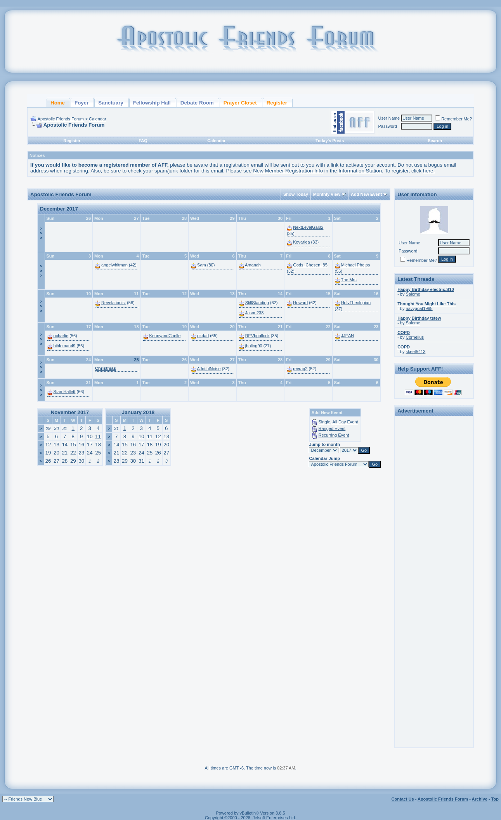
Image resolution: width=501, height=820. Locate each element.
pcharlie (61, 335)
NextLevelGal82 (308, 227)
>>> (41, 233)
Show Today (295, 194)
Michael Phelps (355, 265)
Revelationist (113, 302)
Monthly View (326, 194)
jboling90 (253, 345)
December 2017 (59, 209)
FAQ (143, 140)
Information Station (360, 171)
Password (387, 126)
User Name (389, 118)
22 (125, 453)
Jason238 (254, 312)
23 (81, 453)
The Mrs (348, 279)
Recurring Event (334, 435)
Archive (479, 799)
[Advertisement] (434, 535)
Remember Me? (453, 119)
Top (495, 799)
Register (71, 140)
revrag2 (300, 368)
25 (136, 359)
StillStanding (257, 302)
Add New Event (366, 194)
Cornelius (415, 337)
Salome (413, 294)
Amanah (253, 265)
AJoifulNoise (209, 368)
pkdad (203, 335)
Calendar (97, 119)
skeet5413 (416, 351)
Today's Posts (330, 140)
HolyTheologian (356, 302)
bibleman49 (65, 345)
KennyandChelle (165, 335)
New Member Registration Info (288, 171)
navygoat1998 (419, 308)
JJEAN (347, 335)
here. (429, 171)
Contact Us (403, 799)
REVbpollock (257, 335)
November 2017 (70, 412)
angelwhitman (114, 265)
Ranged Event (332, 428)
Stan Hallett (65, 391)
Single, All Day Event (338, 422)
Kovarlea (301, 242)
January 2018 (138, 412)
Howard (300, 302)
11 (98, 436)
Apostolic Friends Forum (61, 119)
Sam (201, 265)
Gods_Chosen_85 (310, 265)
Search (435, 140)
